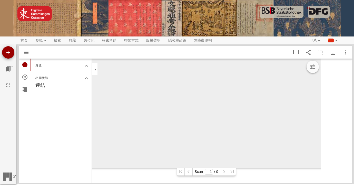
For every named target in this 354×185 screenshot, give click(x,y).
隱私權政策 (177, 40)
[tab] (25, 65)
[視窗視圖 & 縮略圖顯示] (296, 52)
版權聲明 (153, 40)
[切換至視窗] (8, 69)
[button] (316, 40)
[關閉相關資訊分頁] (86, 78)
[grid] (336, 121)
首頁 (24, 40)
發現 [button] (40, 40)
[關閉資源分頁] (86, 66)
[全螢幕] (8, 85)
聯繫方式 (131, 40)
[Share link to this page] (308, 52)
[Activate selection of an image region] (320, 52)
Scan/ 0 (206, 172)
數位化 (89, 40)
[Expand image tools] (313, 67)
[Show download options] (333, 52)
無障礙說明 (203, 40)
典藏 (72, 40)
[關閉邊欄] (96, 70)
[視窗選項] (345, 52)
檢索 (57, 40)
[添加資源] (8, 52)
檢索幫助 (109, 40)
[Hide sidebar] (26, 52)
